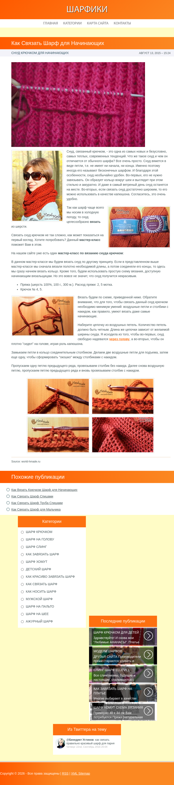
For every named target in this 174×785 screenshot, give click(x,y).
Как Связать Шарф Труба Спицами (37, 503)
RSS (65, 773)
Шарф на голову (40, 539)
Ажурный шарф (39, 621)
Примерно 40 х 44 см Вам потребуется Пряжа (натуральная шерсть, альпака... (119, 712)
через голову (119, 339)
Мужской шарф (39, 599)
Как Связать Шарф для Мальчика (36, 509)
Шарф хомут (36, 561)
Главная (50, 23)
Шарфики (87, 9)
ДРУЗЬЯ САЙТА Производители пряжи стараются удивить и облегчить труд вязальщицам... (119, 656)
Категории (72, 23)
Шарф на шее (37, 614)
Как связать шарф (41, 584)
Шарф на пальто (40, 606)
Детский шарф (38, 569)
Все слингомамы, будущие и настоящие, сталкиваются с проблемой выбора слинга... (119, 675)
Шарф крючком (39, 532)
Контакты (122, 23)
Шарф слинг (36, 547)
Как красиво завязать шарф (50, 576)
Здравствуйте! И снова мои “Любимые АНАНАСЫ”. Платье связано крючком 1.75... (119, 637)
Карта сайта (98, 23)
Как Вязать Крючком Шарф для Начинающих (44, 490)
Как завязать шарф (42, 554)
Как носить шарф (41, 591)
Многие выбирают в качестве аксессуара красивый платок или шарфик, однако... (119, 694)
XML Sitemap (80, 773)
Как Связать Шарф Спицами (32, 496)
